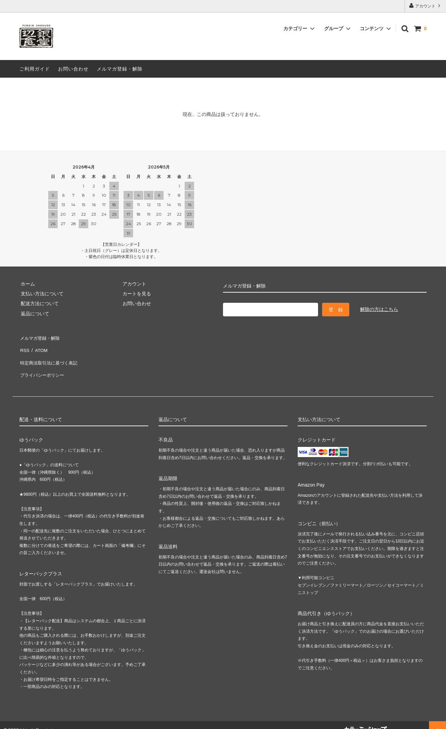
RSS (24, 347)
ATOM (39, 347)
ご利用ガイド (34, 69)
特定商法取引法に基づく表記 (50, 357)
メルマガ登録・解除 (120, 69)
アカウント (425, 5)
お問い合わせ (73, 69)
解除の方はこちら (379, 309)
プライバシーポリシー (43, 367)
